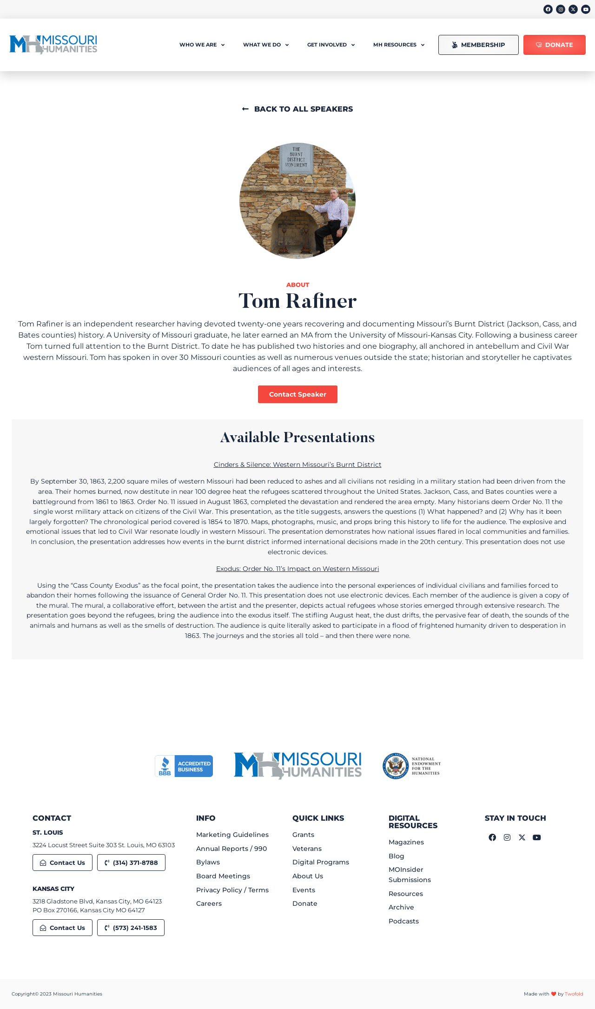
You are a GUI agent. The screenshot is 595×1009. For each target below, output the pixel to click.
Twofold (574, 993)
